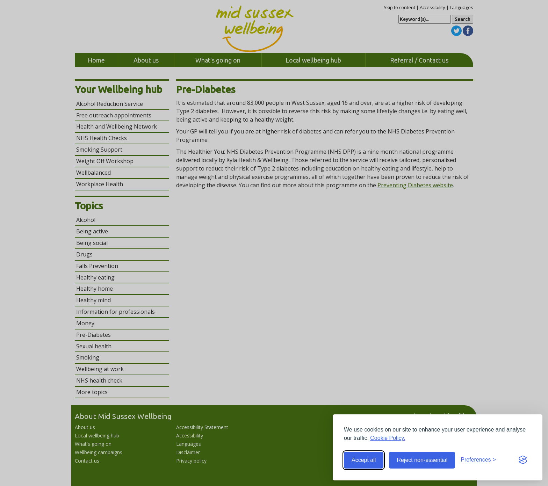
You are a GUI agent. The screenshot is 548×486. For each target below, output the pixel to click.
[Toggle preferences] (478, 460)
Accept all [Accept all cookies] (364, 460)
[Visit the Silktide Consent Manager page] (522, 460)
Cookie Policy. (387, 438)
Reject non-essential (422, 460)
